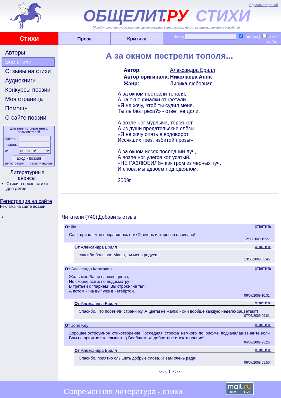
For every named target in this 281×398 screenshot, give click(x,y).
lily (73, 226)
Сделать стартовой (263, 5)
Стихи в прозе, (21, 183)
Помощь (16, 108)
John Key (79, 325)
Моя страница (24, 99)
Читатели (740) (79, 217)
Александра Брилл (192, 70)
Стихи (29, 38)
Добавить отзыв (117, 217)
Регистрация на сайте (26, 201)
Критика (136, 38)
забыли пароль (41, 163)
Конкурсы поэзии (27, 90)
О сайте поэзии (25, 117)
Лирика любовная (191, 83)
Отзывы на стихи (28, 71)
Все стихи (18, 62)
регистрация (14, 163)
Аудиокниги (20, 80)
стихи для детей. (27, 186)
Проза (84, 38)
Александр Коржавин (91, 269)
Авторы (15, 52)
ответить (263, 226)
